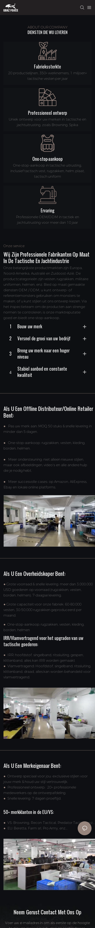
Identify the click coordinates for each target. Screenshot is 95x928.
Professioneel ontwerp (47, 113)
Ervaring (47, 211)
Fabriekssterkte (47, 67)
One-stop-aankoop (47, 159)
